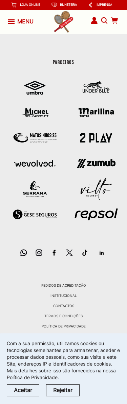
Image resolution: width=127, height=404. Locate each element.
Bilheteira (64, 4)
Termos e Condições (63, 316)
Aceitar (23, 390)
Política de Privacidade (64, 326)
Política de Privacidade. (33, 377)
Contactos (63, 306)
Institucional (63, 295)
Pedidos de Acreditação (63, 285)
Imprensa (100, 4)
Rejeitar (62, 390)
